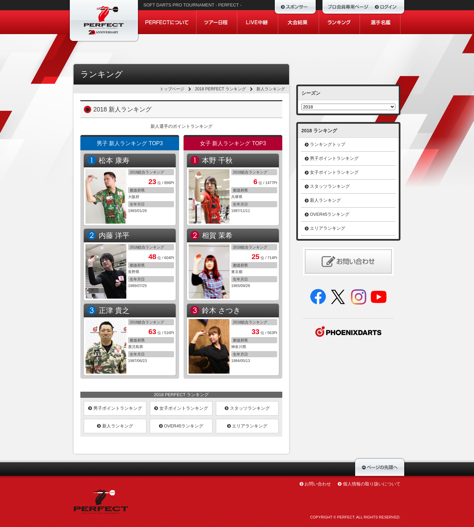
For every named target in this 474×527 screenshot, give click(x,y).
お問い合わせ (317, 483)
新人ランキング (115, 425)
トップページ (172, 89)
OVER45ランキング (181, 425)
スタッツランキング (247, 408)
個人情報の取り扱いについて (371, 483)
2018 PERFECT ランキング (220, 89)
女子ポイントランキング (181, 408)
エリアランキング (247, 425)
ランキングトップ (327, 144)
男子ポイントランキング (115, 408)
